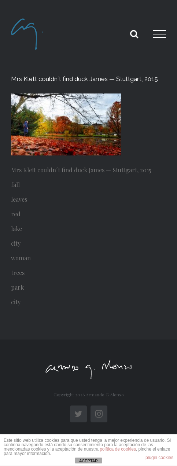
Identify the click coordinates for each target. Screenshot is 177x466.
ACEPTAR (88, 461)
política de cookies (118, 449)
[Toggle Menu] (159, 34)
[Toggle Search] (134, 33)
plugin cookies (159, 457)
